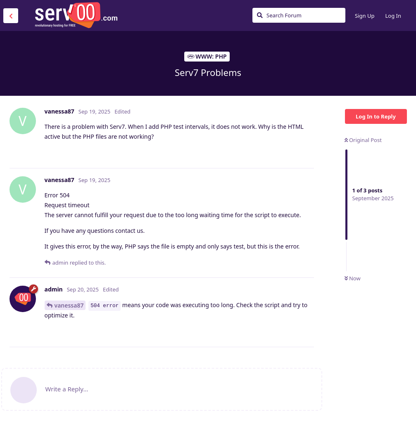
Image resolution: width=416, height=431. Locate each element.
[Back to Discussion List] (10, 15)
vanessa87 (69, 305)
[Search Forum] (298, 15)
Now (353, 278)
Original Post (363, 140)
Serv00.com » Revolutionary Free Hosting (76, 15)
